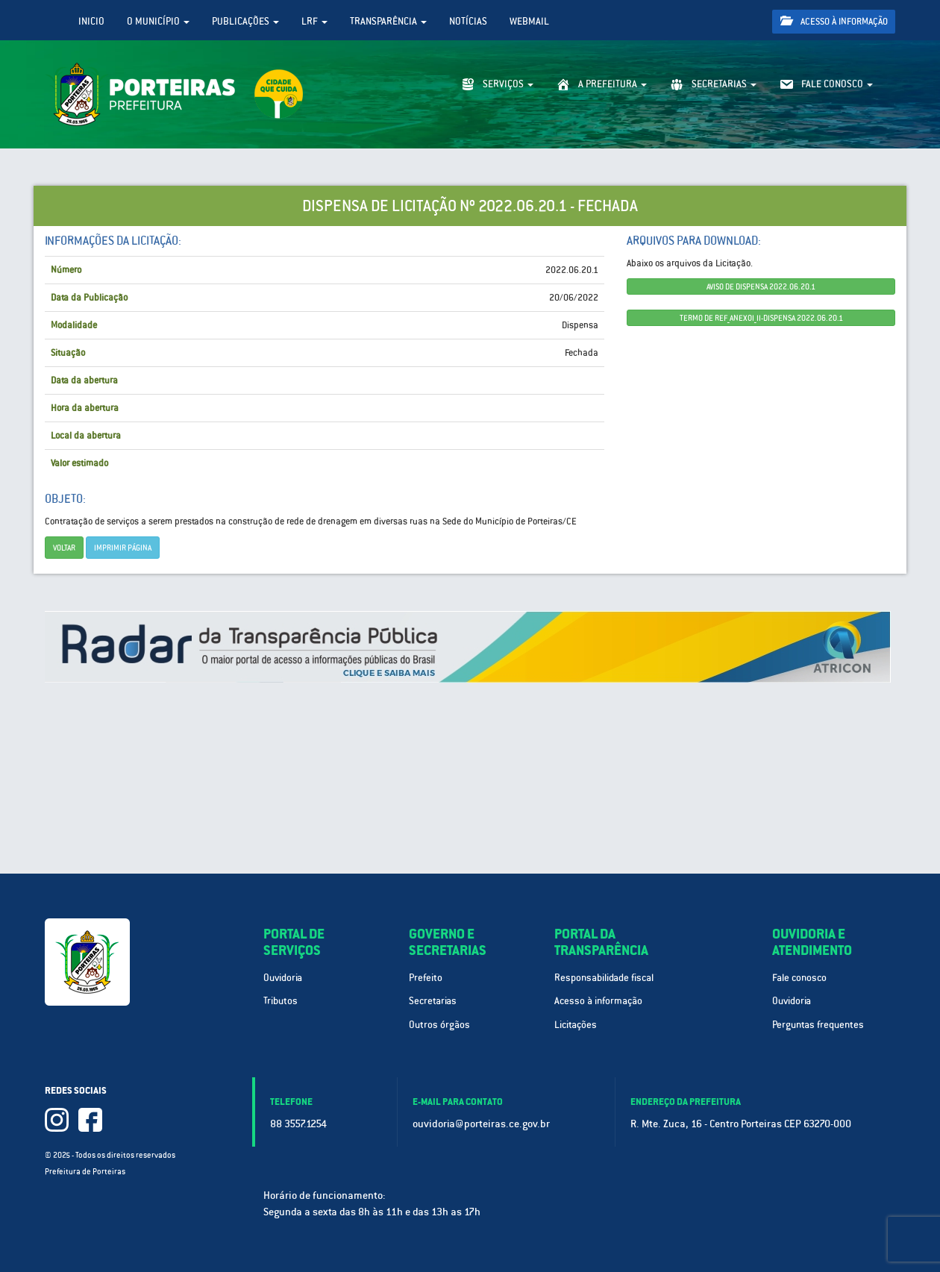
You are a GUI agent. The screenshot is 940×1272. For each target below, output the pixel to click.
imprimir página (122, 547)
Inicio (91, 21)
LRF (314, 21)
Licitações (575, 1024)
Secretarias (433, 1000)
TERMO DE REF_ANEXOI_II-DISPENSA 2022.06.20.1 (761, 318)
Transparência (388, 21)
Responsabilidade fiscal (604, 977)
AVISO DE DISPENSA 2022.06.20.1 (760, 286)
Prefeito (425, 977)
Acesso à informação (834, 21)
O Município (158, 21)
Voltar (64, 547)
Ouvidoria (282, 977)
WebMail (529, 21)
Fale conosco (799, 977)
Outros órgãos (439, 1024)
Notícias (468, 21)
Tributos (280, 1000)
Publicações (245, 21)
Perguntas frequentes (818, 1024)
